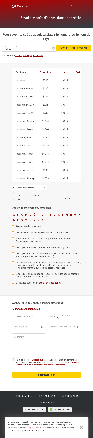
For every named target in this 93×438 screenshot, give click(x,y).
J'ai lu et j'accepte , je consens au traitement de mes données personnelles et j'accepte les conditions (48, 362)
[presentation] (33, 350)
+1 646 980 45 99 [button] (46, 396)
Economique (45, 72)
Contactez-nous (35, 409)
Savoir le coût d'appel (73, 48)
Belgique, (27, 55)
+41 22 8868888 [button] (46, 402)
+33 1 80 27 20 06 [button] (69, 396)
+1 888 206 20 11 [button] (23, 396)
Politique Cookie (32, 427)
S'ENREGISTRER (46, 374)
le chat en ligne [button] (60, 409)
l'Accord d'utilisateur (41, 359)
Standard (64, 72)
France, (19, 55)
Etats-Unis (38, 55)
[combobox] (52, 316)
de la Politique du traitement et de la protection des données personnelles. (48, 363)
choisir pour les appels (50, 282)
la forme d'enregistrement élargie (26, 308)
